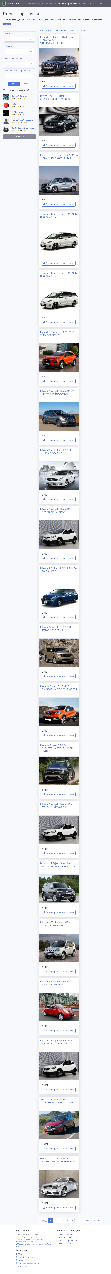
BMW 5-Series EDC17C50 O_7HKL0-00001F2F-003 (55, 97)
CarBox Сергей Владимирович (24, 128)
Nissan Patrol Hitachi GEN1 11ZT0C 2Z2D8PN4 (55, 629)
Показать (14, 83)
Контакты (22, 1266)
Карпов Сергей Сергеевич (22, 120)
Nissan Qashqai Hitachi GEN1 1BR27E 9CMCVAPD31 (57, 1042)
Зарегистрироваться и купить (58, 86)
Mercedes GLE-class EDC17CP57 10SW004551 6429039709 (59, 156)
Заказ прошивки (32, 3)
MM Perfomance (18, 112)
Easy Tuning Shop (37, 1239)
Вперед (96, 1220)
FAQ (102, 3)
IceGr (14, 104)
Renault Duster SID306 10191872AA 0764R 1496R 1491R (56, 748)
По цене (81, 30)
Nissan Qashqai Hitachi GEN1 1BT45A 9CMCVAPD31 (57, 806)
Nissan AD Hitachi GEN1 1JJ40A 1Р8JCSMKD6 (58, 570)
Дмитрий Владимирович (21, 96)
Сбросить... (27, 83)
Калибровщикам (26, 1257)
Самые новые (46, 30)
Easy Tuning (14, 3)
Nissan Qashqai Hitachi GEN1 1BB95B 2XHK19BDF (57, 511)
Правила (22, 1260)
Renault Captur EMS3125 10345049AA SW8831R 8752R (58, 688)
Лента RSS (19, 136)
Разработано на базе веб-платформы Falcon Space (34, 1245)
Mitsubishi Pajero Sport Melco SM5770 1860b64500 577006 (57, 865)
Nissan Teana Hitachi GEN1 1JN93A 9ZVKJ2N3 (55, 452)
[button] (107, 3)
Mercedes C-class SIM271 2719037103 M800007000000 (58, 1160)
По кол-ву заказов (65, 30)
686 (88, 1220)
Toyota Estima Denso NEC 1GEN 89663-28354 (58, 215)
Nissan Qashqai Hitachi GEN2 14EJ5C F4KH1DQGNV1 (57, 392)
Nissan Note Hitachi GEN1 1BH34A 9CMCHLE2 (55, 983)
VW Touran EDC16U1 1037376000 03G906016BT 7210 (56, 1102)
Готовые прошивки (67, 3)
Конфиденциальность (28, 1263)
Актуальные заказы (88, 3)
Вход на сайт (65, 1243)
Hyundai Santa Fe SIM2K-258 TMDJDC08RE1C (57, 333)
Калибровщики (49, 3)
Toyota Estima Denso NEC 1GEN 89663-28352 (58, 274)
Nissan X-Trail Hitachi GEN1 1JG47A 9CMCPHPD (56, 924)
